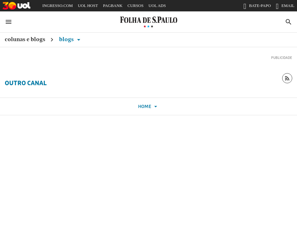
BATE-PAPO (257, 7)
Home (148, 106)
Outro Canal (26, 83)
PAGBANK (113, 5)
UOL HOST (88, 5)
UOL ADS (157, 5)
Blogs (70, 39)
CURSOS (136, 5)
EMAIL (285, 7)
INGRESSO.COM (57, 5)
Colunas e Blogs (25, 39)
